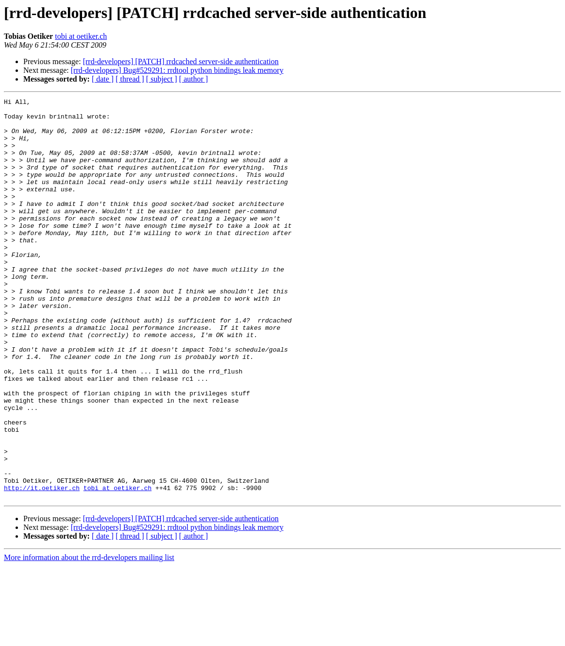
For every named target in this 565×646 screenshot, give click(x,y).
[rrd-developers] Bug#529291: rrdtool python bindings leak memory (177, 70)
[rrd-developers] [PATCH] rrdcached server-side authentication (181, 61)
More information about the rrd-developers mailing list (89, 637)
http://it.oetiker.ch (42, 566)
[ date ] (103, 79)
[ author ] (193, 79)
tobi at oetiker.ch (81, 36)
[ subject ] (161, 79)
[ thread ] (130, 79)
